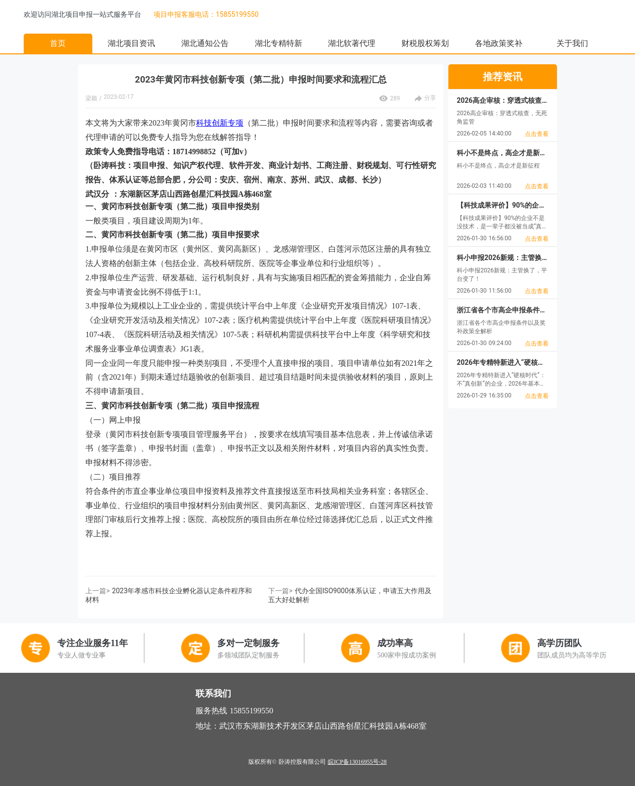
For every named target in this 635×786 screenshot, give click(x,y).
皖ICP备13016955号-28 (357, 761)
